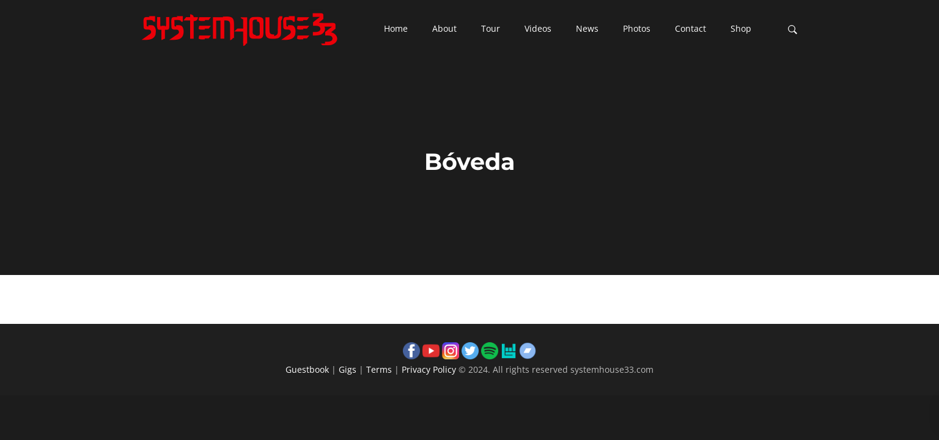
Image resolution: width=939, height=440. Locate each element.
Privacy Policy (429, 369)
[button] (396, 29)
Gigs (347, 369)
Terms (379, 369)
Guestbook (307, 369)
